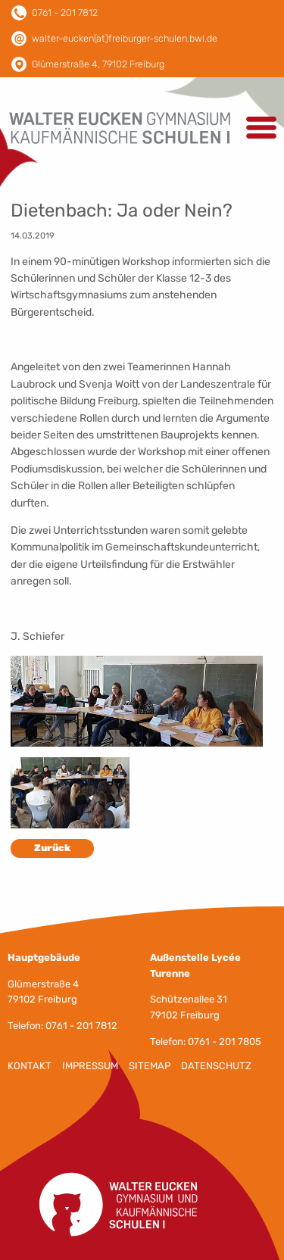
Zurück (52, 847)
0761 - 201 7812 (65, 12)
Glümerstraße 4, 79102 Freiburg (98, 64)
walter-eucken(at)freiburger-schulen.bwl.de (124, 38)
